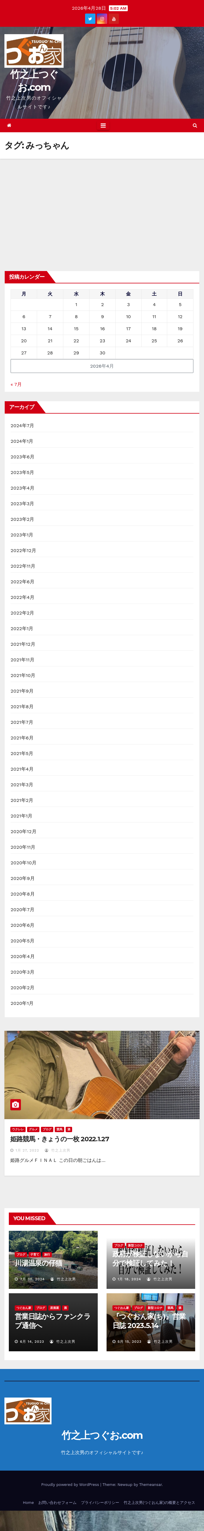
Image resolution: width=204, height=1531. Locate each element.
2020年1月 (22, 1003)
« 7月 (16, 384)
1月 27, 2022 (27, 1150)
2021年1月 (22, 816)
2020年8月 (23, 894)
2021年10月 (23, 675)
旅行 (47, 1254)
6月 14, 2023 (32, 1342)
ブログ (47, 1129)
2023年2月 (22, 519)
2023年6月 (22, 457)
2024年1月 (22, 441)
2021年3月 (22, 784)
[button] (195, 125)
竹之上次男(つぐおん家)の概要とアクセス (159, 1502)
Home (28, 1502)
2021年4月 (22, 769)
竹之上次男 (57, 1150)
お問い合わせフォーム (57, 1502)
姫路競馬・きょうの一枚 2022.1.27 (59, 1139)
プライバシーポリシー (100, 1502)
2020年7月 (22, 909)
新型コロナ (135, 1245)
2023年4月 (22, 488)
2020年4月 (23, 956)
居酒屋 (54, 1307)
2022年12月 (23, 550)
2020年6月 (23, 925)
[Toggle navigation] (103, 125)
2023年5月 (22, 472)
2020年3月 (22, 972)
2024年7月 (22, 425)
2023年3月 (22, 503)
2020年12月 (24, 831)
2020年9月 (23, 878)
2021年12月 (23, 644)
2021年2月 (22, 800)
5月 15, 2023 (129, 1342)
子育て (34, 1254)
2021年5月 (22, 753)
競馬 (59, 1129)
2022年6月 (22, 581)
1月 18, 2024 (129, 1279)
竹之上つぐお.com (102, 1435)
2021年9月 (22, 691)
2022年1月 (22, 628)
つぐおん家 (23, 1307)
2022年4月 (22, 597)
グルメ (33, 1129)
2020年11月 (23, 847)
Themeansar (150, 1484)
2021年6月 (22, 738)
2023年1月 (22, 535)
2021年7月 (22, 722)
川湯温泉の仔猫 (38, 1263)
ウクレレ (18, 1129)
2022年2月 (22, 613)
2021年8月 (22, 706)
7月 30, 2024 (32, 1279)
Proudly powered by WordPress (70, 1484)
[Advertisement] (102, 203)
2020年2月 (22, 987)
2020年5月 (22, 941)
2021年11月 (22, 660)
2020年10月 (24, 863)
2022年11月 (23, 566)
